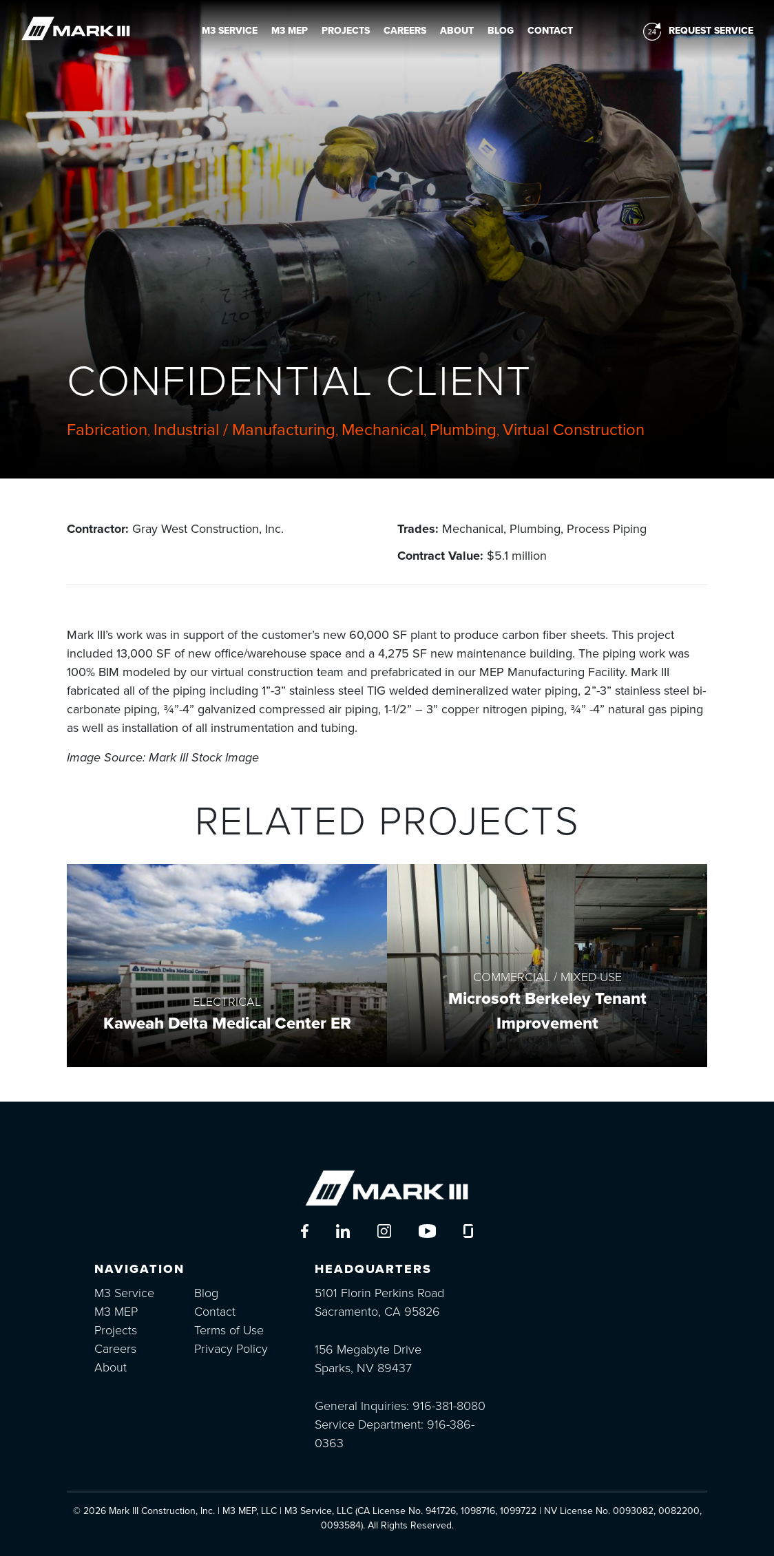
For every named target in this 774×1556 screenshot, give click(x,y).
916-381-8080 (448, 1405)
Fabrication (107, 430)
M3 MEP (289, 30)
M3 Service (230, 30)
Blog (501, 30)
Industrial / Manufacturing (244, 430)
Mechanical (382, 430)
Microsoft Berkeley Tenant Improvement (547, 1011)
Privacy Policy (231, 1348)
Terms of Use (229, 1330)
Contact (550, 30)
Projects (346, 30)
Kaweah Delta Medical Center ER (227, 1023)
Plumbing (463, 430)
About (457, 30)
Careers (405, 30)
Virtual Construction (574, 430)
